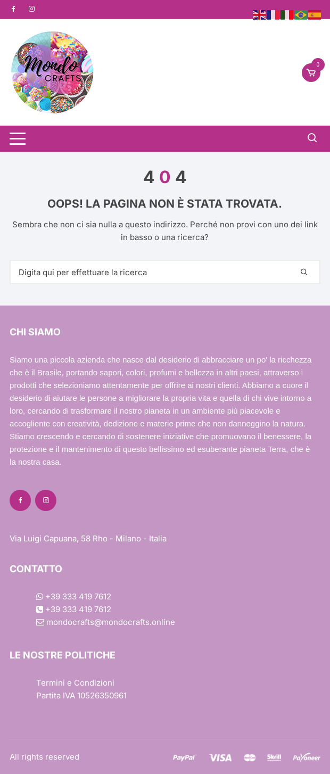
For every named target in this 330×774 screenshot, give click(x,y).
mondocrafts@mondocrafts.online (105, 622)
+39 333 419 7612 (73, 596)
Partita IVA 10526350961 (81, 695)
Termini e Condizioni (75, 683)
